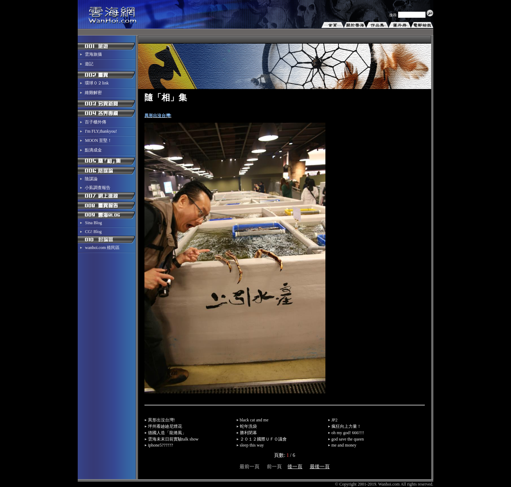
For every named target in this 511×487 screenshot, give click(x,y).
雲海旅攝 (93, 54)
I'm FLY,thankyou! (101, 131)
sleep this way (252, 445)
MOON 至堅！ (98, 140)
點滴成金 (93, 150)
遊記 (89, 63)
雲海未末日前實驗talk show (173, 439)
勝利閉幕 (248, 432)
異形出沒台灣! (161, 419)
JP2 (334, 419)
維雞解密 (93, 92)
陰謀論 (91, 178)
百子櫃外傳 (95, 122)
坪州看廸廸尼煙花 (165, 426)
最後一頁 (320, 466)
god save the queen (347, 439)
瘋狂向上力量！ (346, 426)
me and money (344, 445)
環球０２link (97, 83)
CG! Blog (93, 231)
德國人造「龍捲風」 (167, 432)
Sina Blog (93, 222)
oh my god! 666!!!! (347, 432)
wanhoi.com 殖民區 (102, 247)
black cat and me (254, 419)
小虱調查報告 (97, 187)
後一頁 (294, 466)
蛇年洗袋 (248, 426)
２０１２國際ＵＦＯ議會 (263, 439)
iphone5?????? (160, 445)
